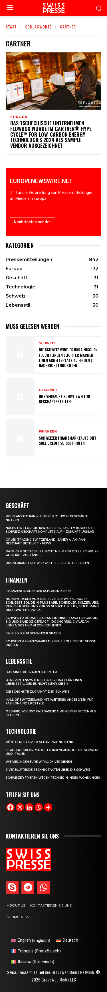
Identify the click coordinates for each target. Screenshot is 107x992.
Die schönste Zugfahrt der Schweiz (38, 692)
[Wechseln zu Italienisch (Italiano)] (32, 962)
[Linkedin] (29, 807)
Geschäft (48, 390)
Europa (18, 117)
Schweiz (47, 343)
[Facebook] (10, 807)
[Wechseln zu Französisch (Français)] (36, 951)
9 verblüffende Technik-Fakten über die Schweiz (48, 770)
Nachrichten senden (33, 222)
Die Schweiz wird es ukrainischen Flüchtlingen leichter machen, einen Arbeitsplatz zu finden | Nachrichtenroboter (68, 357)
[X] (20, 807)
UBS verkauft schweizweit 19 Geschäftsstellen (64, 398)
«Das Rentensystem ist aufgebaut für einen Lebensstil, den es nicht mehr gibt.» (44, 682)
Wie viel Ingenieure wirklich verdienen (39, 762)
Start (11, 27)
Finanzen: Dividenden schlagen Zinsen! (39, 591)
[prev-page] (9, 467)
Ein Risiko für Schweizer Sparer (34, 633)
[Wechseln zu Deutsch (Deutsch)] (67, 940)
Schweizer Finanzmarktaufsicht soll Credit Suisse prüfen (67, 440)
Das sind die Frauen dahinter (31, 672)
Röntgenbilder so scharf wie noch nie (40, 742)
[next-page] (18, 467)
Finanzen (48, 431)
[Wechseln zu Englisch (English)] (30, 940)
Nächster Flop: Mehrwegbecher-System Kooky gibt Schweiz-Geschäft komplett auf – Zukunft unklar (51, 530)
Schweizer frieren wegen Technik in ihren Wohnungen (53, 778)
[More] (48, 807)
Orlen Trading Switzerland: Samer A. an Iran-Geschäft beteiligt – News (46, 541)
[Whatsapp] (39, 807)
